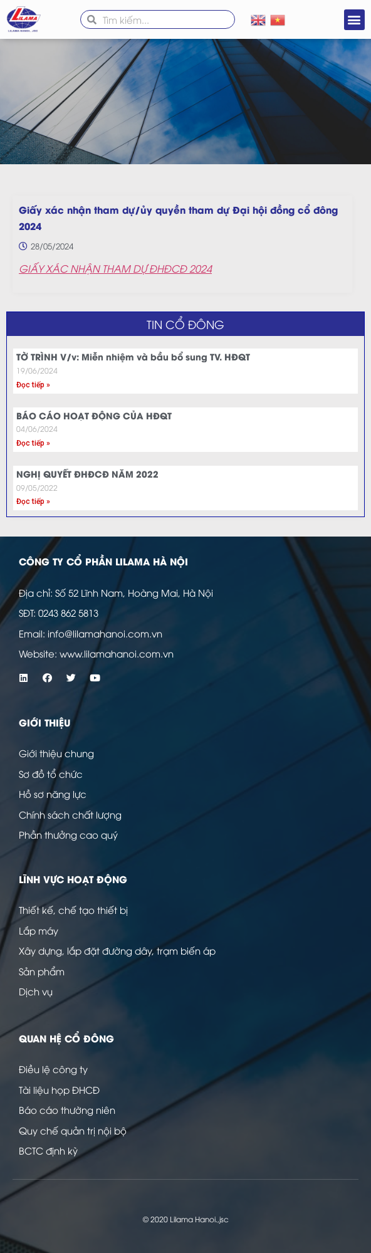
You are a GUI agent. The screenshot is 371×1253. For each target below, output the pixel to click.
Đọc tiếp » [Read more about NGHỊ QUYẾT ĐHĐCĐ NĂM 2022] (33, 501)
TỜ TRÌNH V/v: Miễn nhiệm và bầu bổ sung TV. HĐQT (133, 356)
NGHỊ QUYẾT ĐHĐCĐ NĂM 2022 (87, 473)
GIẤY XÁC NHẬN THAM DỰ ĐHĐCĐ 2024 (115, 268)
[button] (354, 19)
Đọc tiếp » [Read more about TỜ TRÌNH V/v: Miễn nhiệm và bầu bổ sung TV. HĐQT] (33, 384)
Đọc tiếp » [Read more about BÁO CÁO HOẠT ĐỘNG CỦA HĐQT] (33, 443)
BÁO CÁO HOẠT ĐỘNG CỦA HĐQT (94, 415)
